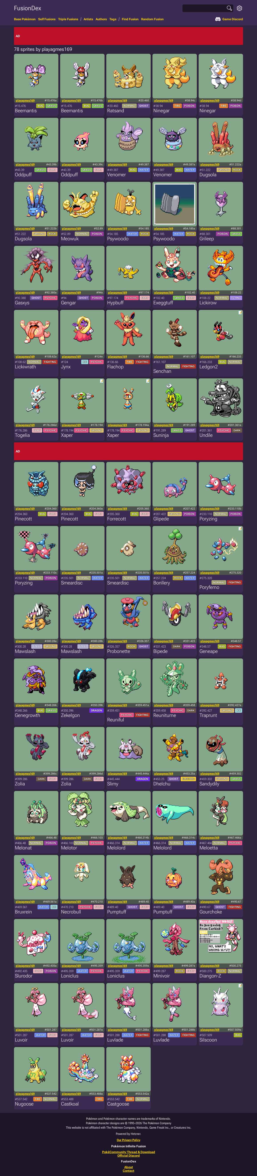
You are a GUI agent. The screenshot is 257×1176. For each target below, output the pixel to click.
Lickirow (208, 302)
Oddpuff (23, 174)
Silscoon (208, 1040)
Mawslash (25, 651)
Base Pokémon (25, 19)
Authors (101, 19)
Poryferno (209, 587)
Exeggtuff (163, 302)
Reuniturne (164, 715)
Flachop (115, 366)
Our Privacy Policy (128, 1140)
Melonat (23, 848)
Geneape (209, 651)
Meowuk (70, 238)
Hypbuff (115, 302)
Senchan (162, 371)
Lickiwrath (25, 366)
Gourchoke (211, 912)
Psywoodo (117, 238)
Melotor (69, 848)
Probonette (118, 651)
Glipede (161, 519)
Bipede (160, 651)
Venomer (116, 174)
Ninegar (161, 110)
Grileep (207, 238)
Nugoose (24, 1104)
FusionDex (27, 8)
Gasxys (22, 302)
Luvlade (115, 1040)
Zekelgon (70, 715)
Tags (112, 19)
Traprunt (208, 715)
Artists (88, 19)
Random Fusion (152, 19)
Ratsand (115, 110)
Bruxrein (23, 912)
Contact (128, 1170)
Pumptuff (116, 912)
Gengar (68, 302)
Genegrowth (27, 715)
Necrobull (71, 912)
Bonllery (161, 583)
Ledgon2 (209, 366)
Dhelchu (161, 784)
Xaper (67, 435)
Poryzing (208, 519)
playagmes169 (25, 100)
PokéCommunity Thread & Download (128, 1152)
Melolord (116, 848)
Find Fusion (130, 19)
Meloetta (209, 848)
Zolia (20, 784)
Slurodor (23, 976)
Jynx (66, 366)
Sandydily (209, 784)
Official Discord (128, 1155)
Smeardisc (72, 583)
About (128, 1167)
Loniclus (69, 976)
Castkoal (70, 1104)
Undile (206, 435)
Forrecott (116, 519)
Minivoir (161, 976)
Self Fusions (46, 19)
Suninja (161, 435)
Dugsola (208, 174)
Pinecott (23, 519)
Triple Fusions (68, 19)
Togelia (22, 435)
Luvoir (21, 1040)
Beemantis (26, 110)
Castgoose (118, 1104)
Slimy (112, 784)
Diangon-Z (210, 976)
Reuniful (115, 719)
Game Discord (229, 19)
